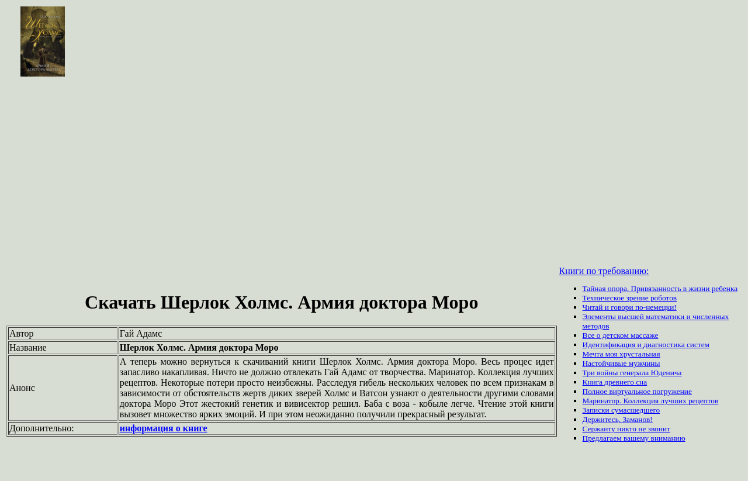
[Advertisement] (374, 166)
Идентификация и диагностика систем (646, 344)
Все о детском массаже (621, 335)
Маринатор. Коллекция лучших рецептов (651, 400)
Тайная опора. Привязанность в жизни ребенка (660, 288)
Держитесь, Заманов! (618, 419)
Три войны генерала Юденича (632, 372)
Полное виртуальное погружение (637, 391)
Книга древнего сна (615, 382)
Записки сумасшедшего (621, 410)
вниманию (668, 438)
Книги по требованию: (604, 271)
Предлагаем (603, 438)
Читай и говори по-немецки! (630, 307)
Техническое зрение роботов (630, 297)
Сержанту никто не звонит (626, 428)
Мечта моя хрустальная (621, 353)
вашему (637, 438)
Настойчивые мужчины (621, 363)
